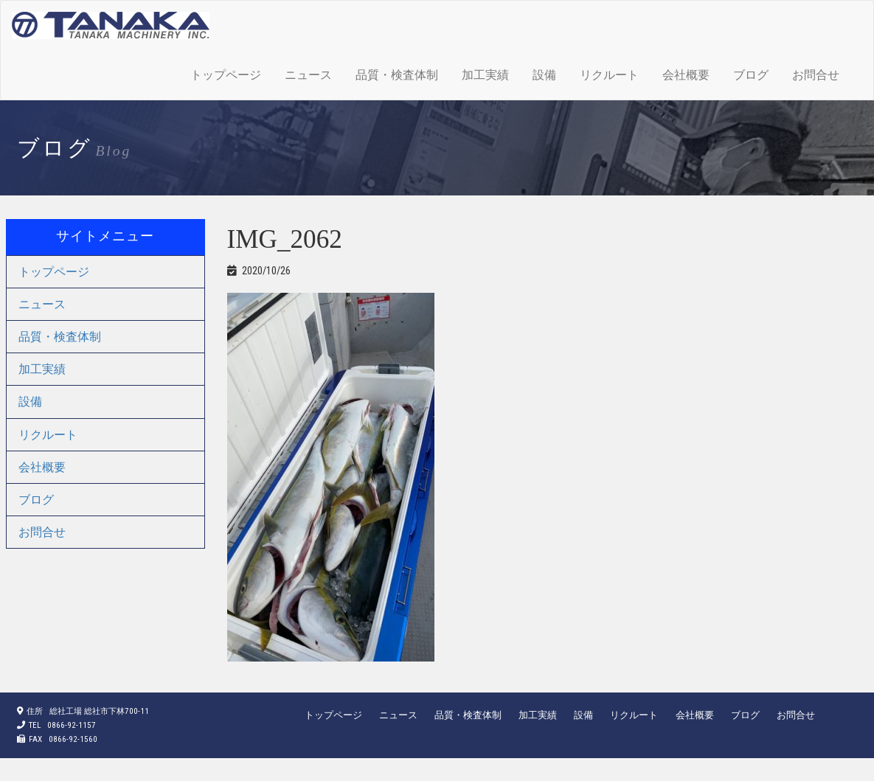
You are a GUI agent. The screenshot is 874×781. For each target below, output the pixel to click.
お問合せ (815, 75)
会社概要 (686, 75)
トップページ (225, 75)
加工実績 (485, 75)
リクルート (609, 75)
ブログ (751, 75)
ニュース (308, 75)
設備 (544, 75)
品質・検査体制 (397, 75)
